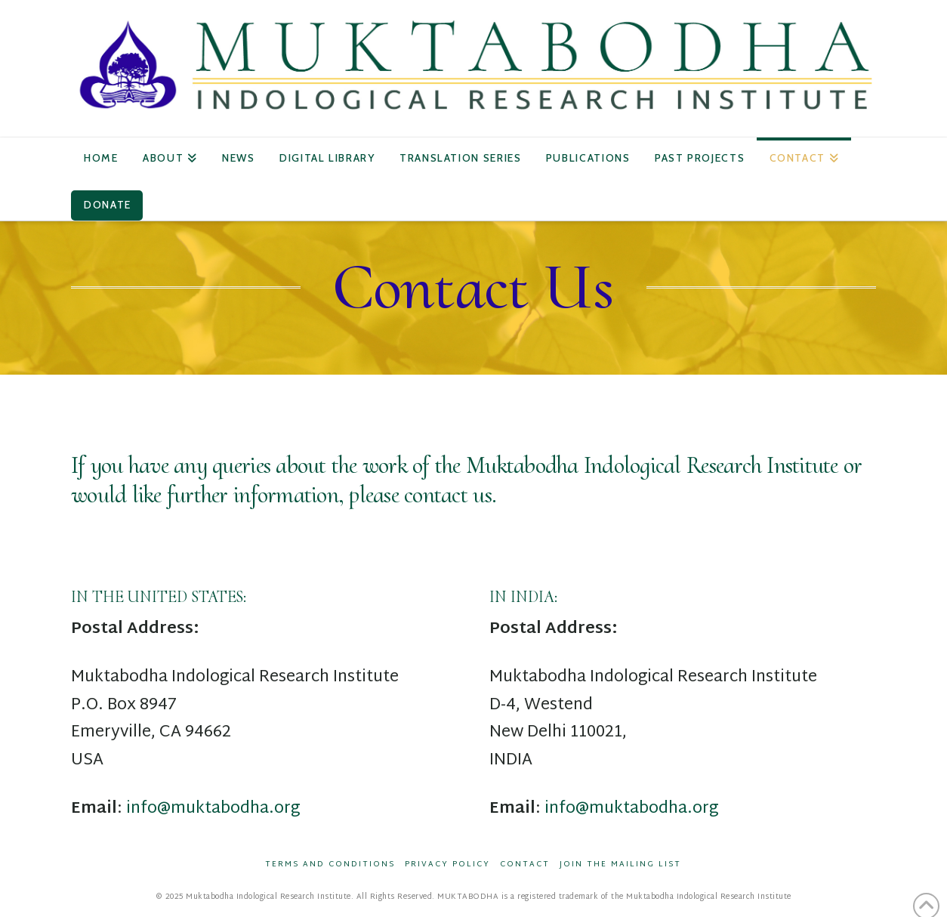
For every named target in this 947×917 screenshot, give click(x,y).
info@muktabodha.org (213, 808)
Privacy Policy (447, 864)
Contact (525, 864)
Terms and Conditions (330, 864)
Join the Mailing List (620, 864)
